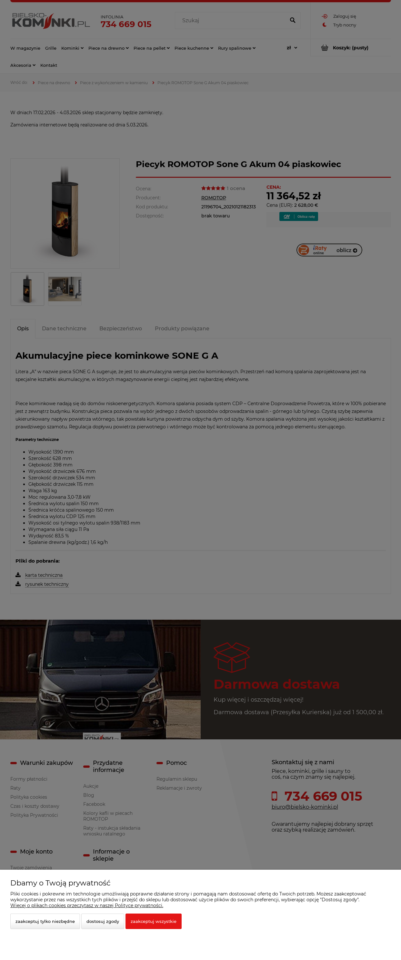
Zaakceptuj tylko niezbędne (45, 921)
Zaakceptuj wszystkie (153, 921)
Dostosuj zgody (102, 921)
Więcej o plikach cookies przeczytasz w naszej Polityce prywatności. (86, 905)
